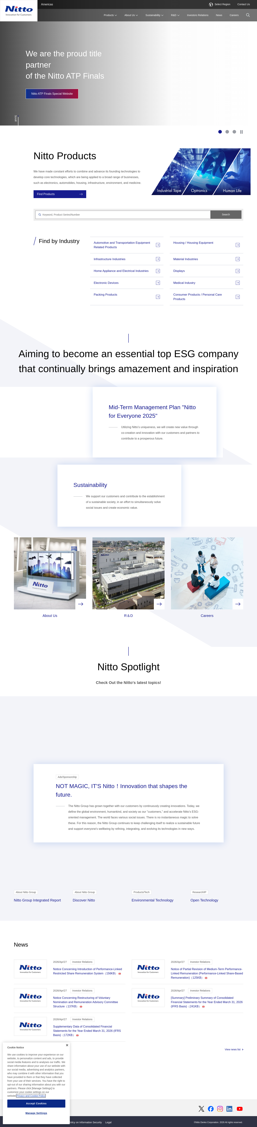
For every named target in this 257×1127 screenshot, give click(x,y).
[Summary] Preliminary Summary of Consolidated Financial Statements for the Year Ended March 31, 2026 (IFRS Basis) (207, 1034)
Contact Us (243, 4)
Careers (234, 15)
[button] (248, 15)
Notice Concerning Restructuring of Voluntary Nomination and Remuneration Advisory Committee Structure (85, 1034)
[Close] (67, 1045)
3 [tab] (234, 132)
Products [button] (109, 15)
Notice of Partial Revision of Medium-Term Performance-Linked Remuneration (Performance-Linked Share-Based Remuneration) (207, 1005)
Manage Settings (36, 1113)
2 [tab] (227, 132)
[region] (36, 1084)
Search (226, 214)
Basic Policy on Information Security (82, 1122)
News (219, 15)
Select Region (219, 4)
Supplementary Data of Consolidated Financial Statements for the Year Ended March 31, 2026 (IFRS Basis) (87, 1062)
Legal (108, 1122)
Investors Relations (197, 15)
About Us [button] (129, 15)
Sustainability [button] (152, 15)
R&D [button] (173, 15)
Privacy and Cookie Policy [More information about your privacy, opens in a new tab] (30, 1096)
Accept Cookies (36, 1103)
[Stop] (241, 131)
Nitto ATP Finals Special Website (52, 93)
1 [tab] (220, 132)
